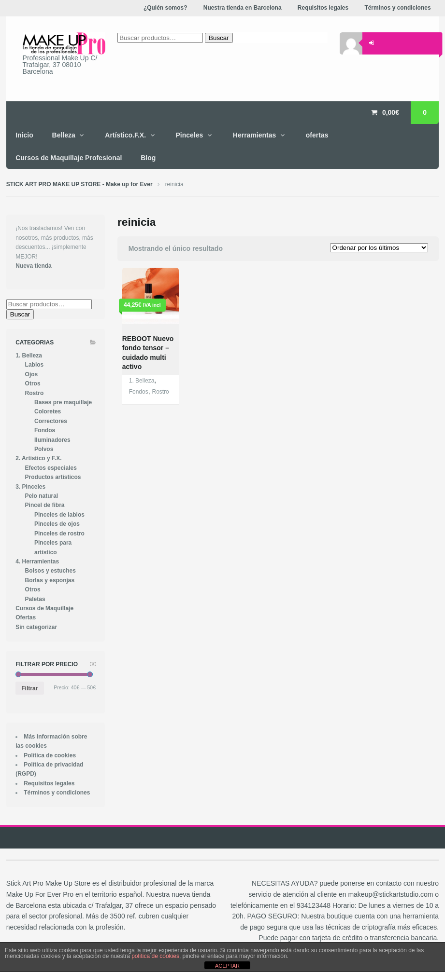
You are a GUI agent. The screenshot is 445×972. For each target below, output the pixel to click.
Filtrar (29, 688)
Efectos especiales (51, 468)
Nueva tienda (33, 265)
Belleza (63, 135)
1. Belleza (142, 380)
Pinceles (189, 135)
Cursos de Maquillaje (44, 608)
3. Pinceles (30, 486)
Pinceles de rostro (59, 533)
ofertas (317, 135)
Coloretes (47, 411)
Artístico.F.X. (125, 135)
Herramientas (254, 135)
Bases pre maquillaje (63, 402)
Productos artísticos (53, 477)
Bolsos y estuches (50, 570)
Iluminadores (52, 440)
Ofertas (25, 617)
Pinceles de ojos (57, 523)
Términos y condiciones (57, 792)
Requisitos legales (49, 783)
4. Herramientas (37, 561)
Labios (34, 364)
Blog (148, 158)
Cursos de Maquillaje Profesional (68, 158)
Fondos (138, 391)
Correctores (50, 421)
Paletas (35, 599)
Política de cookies (50, 755)
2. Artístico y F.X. (38, 458)
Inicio (24, 135)
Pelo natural (41, 496)
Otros (33, 383)
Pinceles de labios (59, 514)
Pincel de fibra (45, 505)
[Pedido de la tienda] (379, 247)
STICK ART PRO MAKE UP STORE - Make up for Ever (79, 184)
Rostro (160, 391)
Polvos (43, 449)
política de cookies (155, 956)
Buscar (20, 314)
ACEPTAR (227, 966)
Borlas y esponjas (50, 580)
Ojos (31, 374)
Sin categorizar (36, 627)
